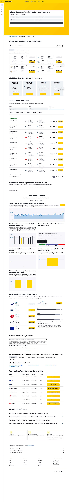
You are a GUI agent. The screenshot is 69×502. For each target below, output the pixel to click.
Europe (13, 36)
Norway (16, 36)
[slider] (64, 109)
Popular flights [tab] (12, 359)
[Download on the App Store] (56, 464)
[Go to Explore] (1, 12)
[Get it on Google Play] (56, 461)
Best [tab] (16, 50)
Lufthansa (16, 320)
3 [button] (58, 176)
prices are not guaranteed (30, 445)
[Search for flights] (1, 5)
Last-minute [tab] (22, 50)
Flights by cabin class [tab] (31, 357)
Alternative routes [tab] (13, 357)
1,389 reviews (17, 305)
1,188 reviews (17, 311)
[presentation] (49, 12)
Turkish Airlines (17, 314)
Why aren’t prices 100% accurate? (37, 452)
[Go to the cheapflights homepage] (8, 1)
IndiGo (16, 326)
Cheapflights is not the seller (37, 448)
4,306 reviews (17, 317)
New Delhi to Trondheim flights (51, 365)
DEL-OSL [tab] (36, 187)
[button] (2, 1)
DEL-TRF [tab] (41, 187)
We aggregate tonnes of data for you (37, 450)
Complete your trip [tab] (22, 357)
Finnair (16, 302)
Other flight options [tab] (40, 357)
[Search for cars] (1, 9)
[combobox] (12, 14)
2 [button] (56, 176)
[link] (16, 94)
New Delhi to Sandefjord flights (33, 365)
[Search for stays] (1, 7)
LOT (15, 308)
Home (10, 36)
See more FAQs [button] (28, 350)
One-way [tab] (27, 50)
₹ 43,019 (45, 12)
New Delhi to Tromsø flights (14, 366)
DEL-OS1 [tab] (31, 187)
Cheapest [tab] (12, 50)
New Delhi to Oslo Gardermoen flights (16, 365)
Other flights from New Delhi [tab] (51, 357)
